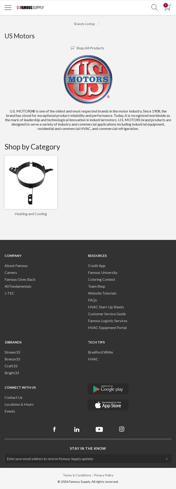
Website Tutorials (102, 293)
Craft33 (11, 366)
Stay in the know (88, 448)
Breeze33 (12, 359)
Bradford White (100, 352)
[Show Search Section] (154, 7)
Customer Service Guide (107, 314)
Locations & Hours (19, 404)
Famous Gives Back (20, 279)
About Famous (16, 265)
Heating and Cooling (31, 213)
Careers (11, 272)
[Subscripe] (164, 458)
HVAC (93, 359)
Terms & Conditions (77, 475)
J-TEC (9, 293)
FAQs (92, 300)
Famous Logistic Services (107, 320)
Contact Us (13, 397)
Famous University (102, 272)
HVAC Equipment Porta (107, 327)
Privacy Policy (103, 475)
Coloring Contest (101, 279)
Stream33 (12, 352)
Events (10, 411)
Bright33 (12, 373)
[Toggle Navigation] (8, 7)
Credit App (96, 265)
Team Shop (96, 286)
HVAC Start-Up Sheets (106, 307)
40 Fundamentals (18, 286)
